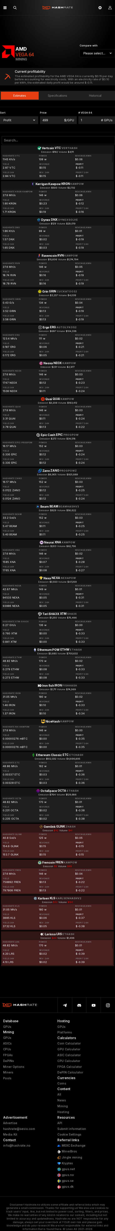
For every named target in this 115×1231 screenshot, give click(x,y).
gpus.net (66, 1169)
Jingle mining (69, 1157)
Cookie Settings (69, 1134)
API (59, 1123)
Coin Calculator (69, 1043)
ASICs (7, 1043)
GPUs (7, 1026)
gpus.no (65, 1175)
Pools (7, 1078)
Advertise (10, 1123)
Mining (62, 1106)
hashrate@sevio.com (19, 1129)
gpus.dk (65, 1186)
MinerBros (67, 1151)
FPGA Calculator (69, 1066)
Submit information (71, 1129)
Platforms (64, 1032)
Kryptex (65, 1163)
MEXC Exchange (71, 1145)
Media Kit (10, 1134)
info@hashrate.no (16, 1145)
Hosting (63, 1112)
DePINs (8, 1061)
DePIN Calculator (70, 1072)
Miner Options (14, 1066)
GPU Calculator (68, 1049)
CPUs (7, 1049)
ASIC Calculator (69, 1055)
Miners (8, 1072)
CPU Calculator (68, 1061)
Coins (61, 1083)
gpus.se (65, 1181)
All (59, 1094)
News (61, 1100)
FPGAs (8, 1055)
